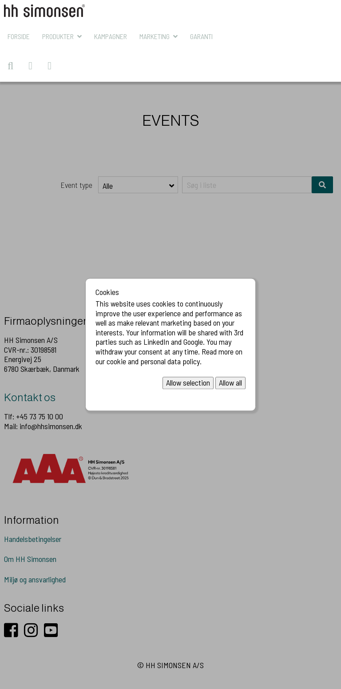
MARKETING (154, 36)
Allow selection (188, 383)
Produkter (58, 36)
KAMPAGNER (110, 36)
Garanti (201, 36)
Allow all (230, 383)
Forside (19, 36)
